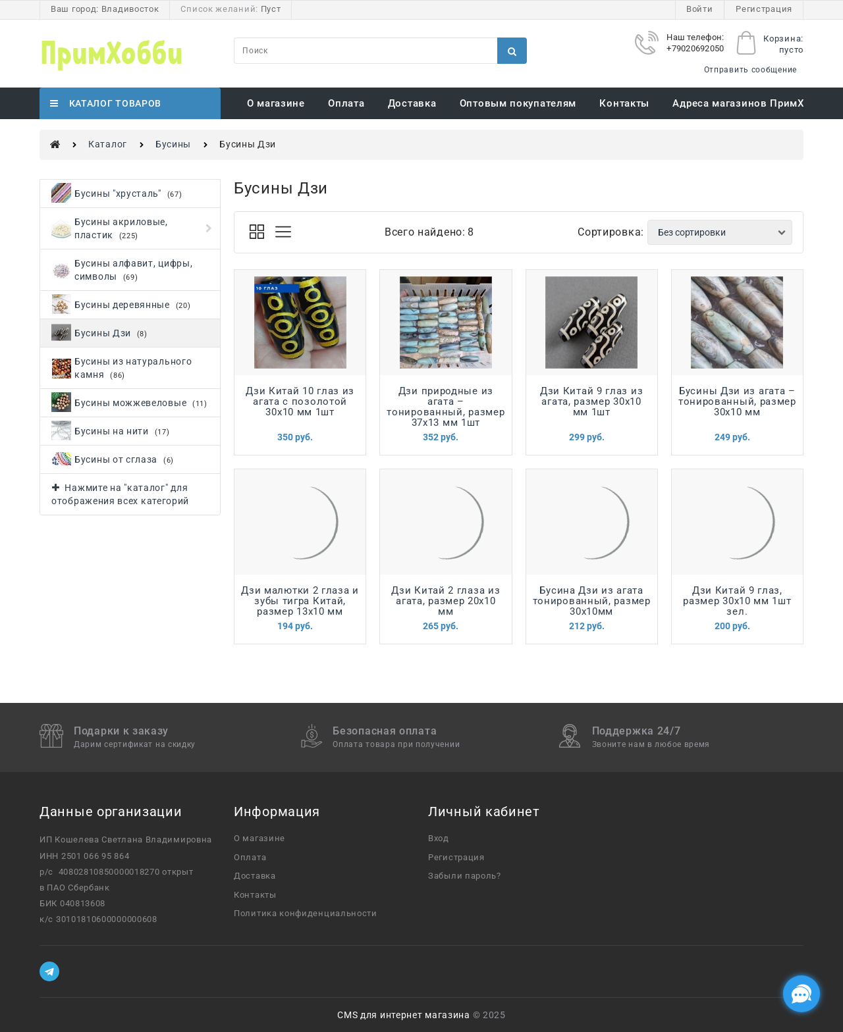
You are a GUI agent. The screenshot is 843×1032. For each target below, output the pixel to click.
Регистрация (764, 9)
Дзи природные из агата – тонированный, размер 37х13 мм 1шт (445, 407)
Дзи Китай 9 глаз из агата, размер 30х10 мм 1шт (591, 401)
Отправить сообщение (750, 69)
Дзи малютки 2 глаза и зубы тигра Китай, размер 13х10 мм (300, 601)
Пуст (271, 9)
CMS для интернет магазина (403, 1015)
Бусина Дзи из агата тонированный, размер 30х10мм (592, 601)
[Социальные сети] (801, 993)
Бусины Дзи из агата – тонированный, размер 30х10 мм (737, 401)
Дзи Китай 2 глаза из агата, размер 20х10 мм (445, 601)
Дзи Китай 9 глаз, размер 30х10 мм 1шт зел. (737, 601)
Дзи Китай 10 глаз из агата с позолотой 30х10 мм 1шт (300, 401)
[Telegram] (49, 971)
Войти (699, 9)
